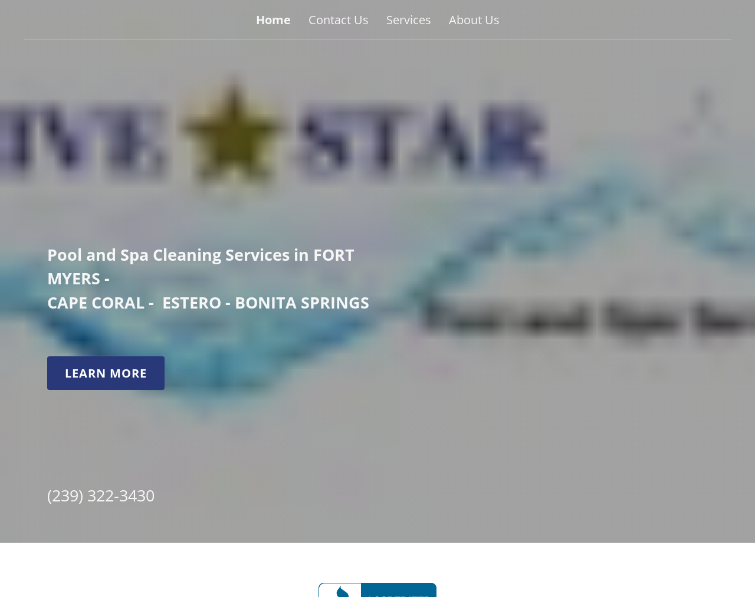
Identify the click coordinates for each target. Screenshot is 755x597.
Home (273, 20)
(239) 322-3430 (101, 495)
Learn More (106, 372)
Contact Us (338, 20)
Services (408, 20)
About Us (474, 20)
